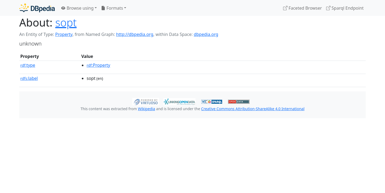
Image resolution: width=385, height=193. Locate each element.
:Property (98, 65)
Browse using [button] (77, 8)
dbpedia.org (206, 34)
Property (63, 34)
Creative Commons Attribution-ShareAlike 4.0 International (252, 108)
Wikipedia (146, 108)
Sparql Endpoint (345, 8)
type (27, 65)
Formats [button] (112, 8)
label (29, 78)
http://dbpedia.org (134, 34)
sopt (66, 22)
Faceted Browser (302, 8)
